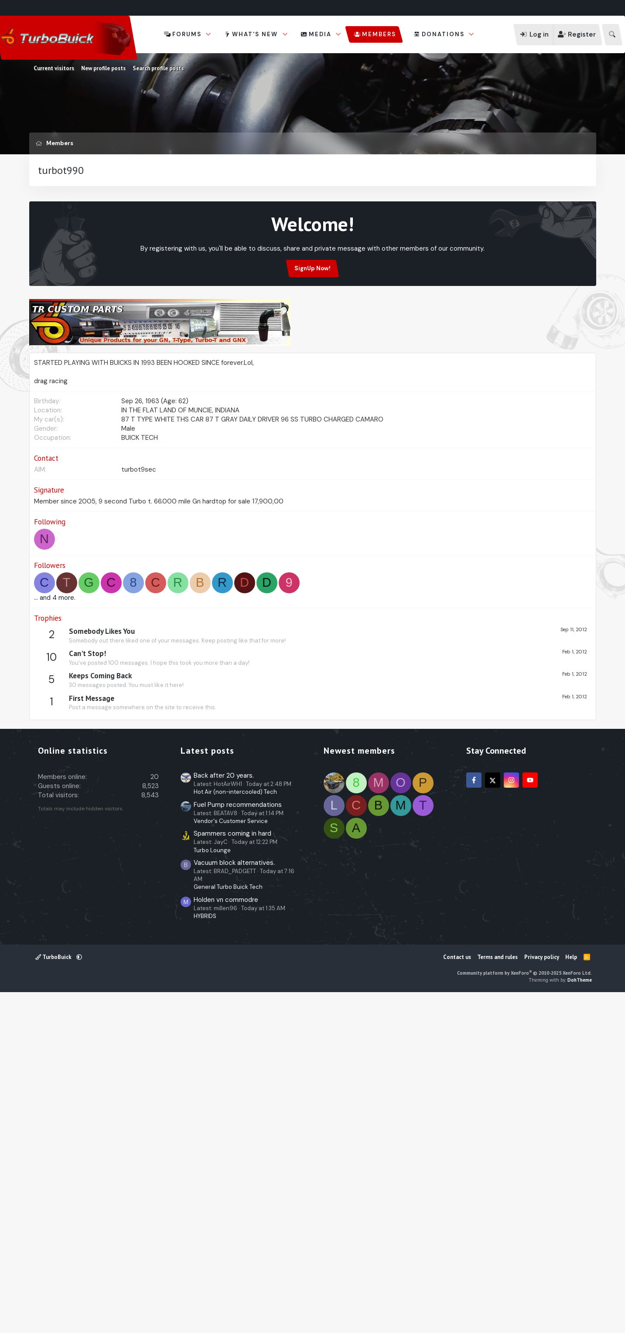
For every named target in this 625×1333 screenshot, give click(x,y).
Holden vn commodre (226, 1236)
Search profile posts (158, 68)
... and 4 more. (54, 770)
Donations (443, 34)
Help (571, 1293)
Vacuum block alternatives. (234, 1199)
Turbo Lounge (212, 1186)
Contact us (457, 1293)
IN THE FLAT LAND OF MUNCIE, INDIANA (180, 582)
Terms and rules (497, 1293)
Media (320, 34)
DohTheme (579, 1316)
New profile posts (103, 68)
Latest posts (207, 1087)
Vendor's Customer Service (231, 1157)
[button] (208, 34)
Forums (187, 34)
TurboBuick (54, 1293)
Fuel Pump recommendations (238, 1141)
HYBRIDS (205, 1252)
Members (379, 34)
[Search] (612, 34)
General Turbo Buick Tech (228, 1223)
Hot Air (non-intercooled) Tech (235, 1128)
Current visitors (54, 68)
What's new (255, 34)
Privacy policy (541, 1293)
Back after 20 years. (224, 1112)
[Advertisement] (312, 228)
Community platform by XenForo (524, 1309)
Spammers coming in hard (232, 1170)
